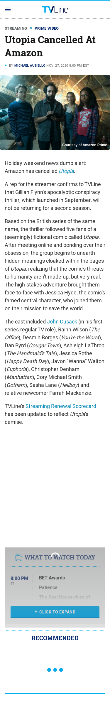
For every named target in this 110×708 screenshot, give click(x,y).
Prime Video (47, 28)
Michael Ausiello (29, 65)
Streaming (16, 28)
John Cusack (62, 321)
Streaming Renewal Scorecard (61, 406)
